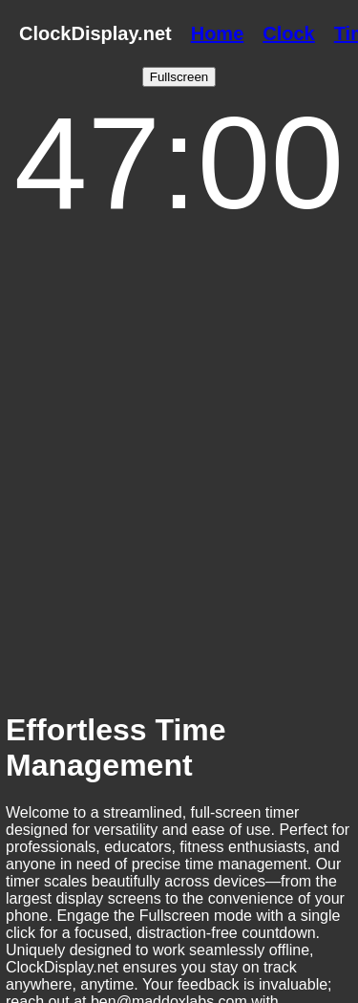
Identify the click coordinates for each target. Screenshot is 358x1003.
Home (217, 33)
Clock (288, 33)
